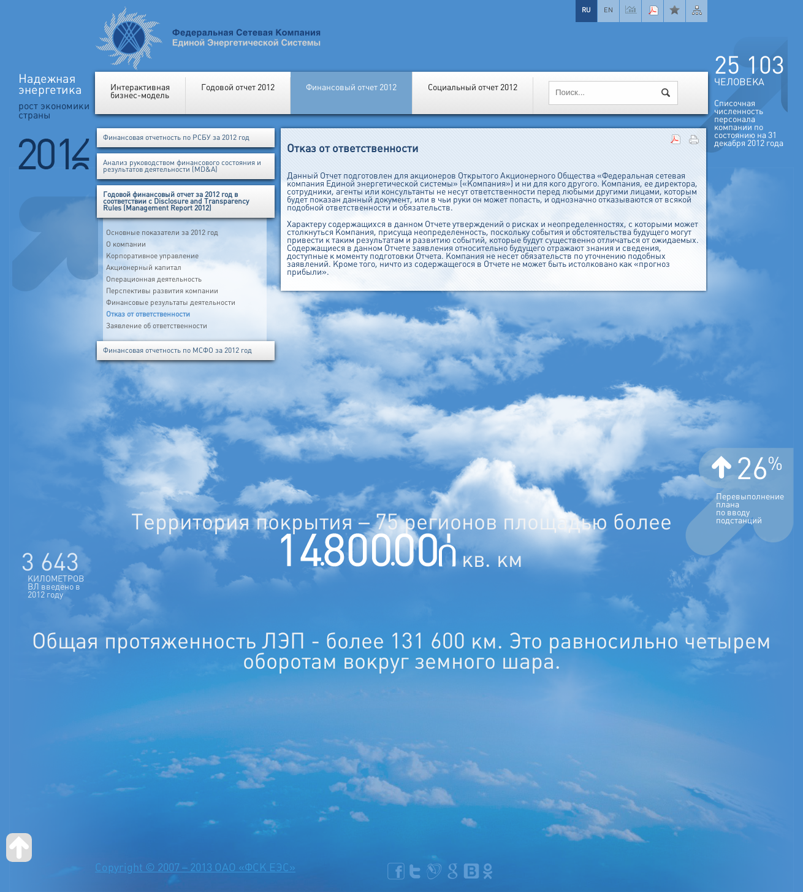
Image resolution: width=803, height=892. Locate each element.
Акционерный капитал (143, 267)
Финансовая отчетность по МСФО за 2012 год (177, 350)
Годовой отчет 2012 (238, 87)
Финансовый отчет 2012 (351, 87)
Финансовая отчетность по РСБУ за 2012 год (176, 137)
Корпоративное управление (152, 256)
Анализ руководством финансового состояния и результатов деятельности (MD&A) (182, 166)
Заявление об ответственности (156, 326)
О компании (126, 244)
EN (608, 9)
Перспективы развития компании (162, 291)
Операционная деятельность (154, 279)
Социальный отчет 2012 (472, 87)
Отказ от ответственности (148, 314)
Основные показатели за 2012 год (162, 232)
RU (586, 9)
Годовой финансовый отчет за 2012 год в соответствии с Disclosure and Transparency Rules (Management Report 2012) (176, 201)
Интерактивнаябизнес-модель (140, 91)
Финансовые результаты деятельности (170, 302)
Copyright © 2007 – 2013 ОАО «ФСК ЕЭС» (195, 868)
